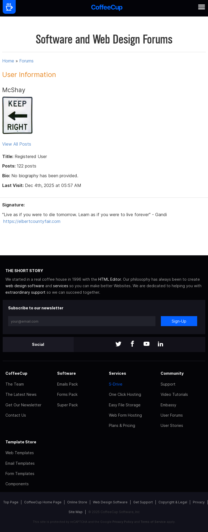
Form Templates (19, 473)
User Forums (172, 415)
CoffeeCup (16, 373)
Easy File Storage (125, 405)
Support (168, 384)
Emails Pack (67, 384)
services (60, 285)
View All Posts (16, 144)
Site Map (76, 512)
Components (17, 483)
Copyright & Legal (172, 502)
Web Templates (19, 452)
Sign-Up (179, 321)
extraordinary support (25, 292)
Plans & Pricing (122, 425)
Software (66, 373)
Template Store (20, 442)
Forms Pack (67, 394)
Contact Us (15, 415)
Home (8, 60)
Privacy (199, 502)
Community (172, 373)
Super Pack (67, 405)
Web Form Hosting (125, 415)
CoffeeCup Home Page (42, 502)
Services (117, 373)
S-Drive (115, 384)
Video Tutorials (174, 394)
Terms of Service (153, 522)
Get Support (143, 502)
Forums (26, 60)
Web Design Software (110, 502)
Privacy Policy (122, 522)
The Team (14, 384)
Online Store (77, 502)
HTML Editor (109, 279)
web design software (24, 285)
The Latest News (21, 394)
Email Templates (20, 463)
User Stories (172, 425)
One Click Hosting (125, 394)
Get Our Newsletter (23, 405)
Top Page (10, 502)
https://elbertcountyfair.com (31, 221)
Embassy (168, 405)
